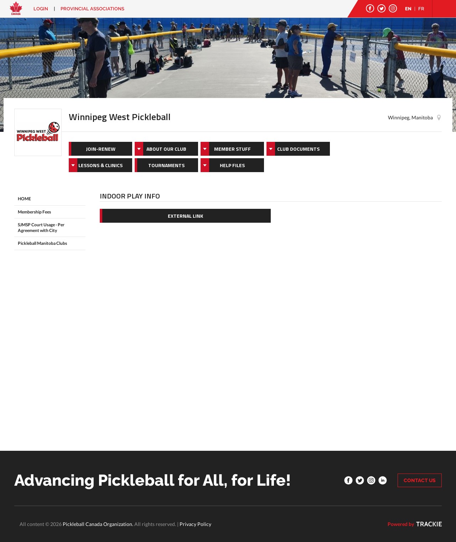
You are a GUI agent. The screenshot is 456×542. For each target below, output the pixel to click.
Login (40, 8)
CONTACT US (420, 480)
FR (421, 8)
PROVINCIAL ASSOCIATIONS (92, 8)
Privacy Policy (195, 524)
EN (408, 8)
